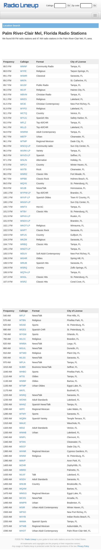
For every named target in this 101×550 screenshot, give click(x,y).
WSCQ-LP (25, 146)
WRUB (23, 263)
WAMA (22, 521)
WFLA (22, 362)
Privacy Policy (83, 546)
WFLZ (23, 122)
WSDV (22, 479)
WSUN (23, 160)
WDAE (22, 325)
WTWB (22, 526)
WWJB (22, 484)
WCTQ (23, 113)
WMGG (23, 493)
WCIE (23, 104)
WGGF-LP (25, 202)
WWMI (22, 456)
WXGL (23, 277)
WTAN (22, 442)
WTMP (23, 141)
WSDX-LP (25, 221)
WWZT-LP (25, 249)
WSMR (23, 76)
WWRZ (23, 174)
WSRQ (23, 267)
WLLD (23, 127)
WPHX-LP (25, 216)
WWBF (22, 381)
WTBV (23, 211)
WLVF (23, 90)
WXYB (22, 517)
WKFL (22, 390)
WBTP (23, 136)
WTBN (22, 320)
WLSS (22, 357)
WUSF (23, 85)
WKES (23, 99)
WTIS (22, 376)
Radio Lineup (30, 539)
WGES (22, 329)
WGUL (22, 348)
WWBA (22, 343)
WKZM (23, 239)
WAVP (22, 460)
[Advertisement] (50, 50)
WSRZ (23, 281)
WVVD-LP (25, 155)
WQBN (22, 418)
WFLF (22, 315)
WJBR (22, 367)
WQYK (23, 183)
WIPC (22, 409)
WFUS (23, 235)
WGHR (23, 258)
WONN (22, 400)
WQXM (22, 488)
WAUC (22, 423)
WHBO (22, 371)
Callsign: (50, 6)
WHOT (22, 531)
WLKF (22, 474)
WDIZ (22, 428)
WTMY (22, 414)
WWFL (22, 437)
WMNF (23, 66)
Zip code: (76, 6)
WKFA (23, 80)
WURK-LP (25, 150)
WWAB (22, 432)
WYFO (23, 108)
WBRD (22, 470)
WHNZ (22, 404)
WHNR (22, 451)
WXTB (23, 169)
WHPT (23, 230)
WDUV (23, 253)
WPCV (23, 164)
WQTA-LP (25, 272)
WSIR (22, 507)
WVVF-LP (25, 197)
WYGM (22, 334)
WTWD (22, 353)
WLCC (22, 339)
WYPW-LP (25, 193)
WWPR (22, 502)
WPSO (22, 512)
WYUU (23, 118)
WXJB (23, 188)
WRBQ (23, 244)
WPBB (23, 179)
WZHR (22, 465)
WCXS (22, 498)
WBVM (23, 94)
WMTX (23, 207)
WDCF (22, 446)
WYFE (23, 71)
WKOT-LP (25, 225)
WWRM (24, 132)
